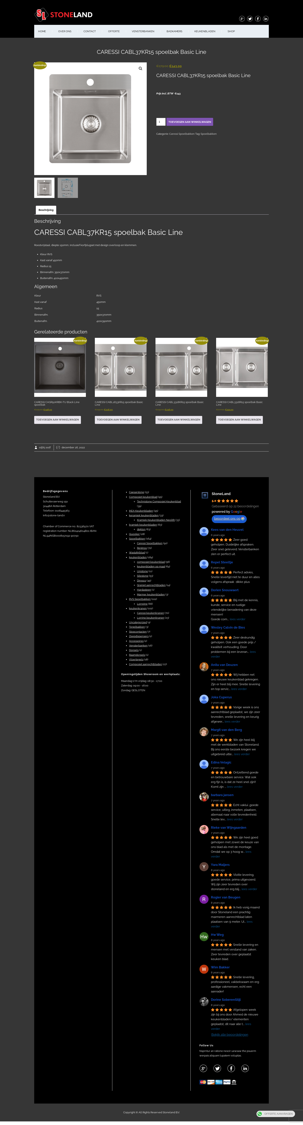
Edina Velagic (221, 762)
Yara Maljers (220, 865)
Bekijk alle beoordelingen (229, 1035)
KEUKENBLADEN (204, 31)
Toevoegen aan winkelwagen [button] (57, 419)
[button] (140, 68)
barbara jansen (222, 795)
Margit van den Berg (226, 730)
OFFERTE (114, 31)
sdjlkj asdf (45, 447)
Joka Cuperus (221, 697)
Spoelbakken (209, 133)
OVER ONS (64, 31)
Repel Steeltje (222, 562)
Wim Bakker (220, 967)
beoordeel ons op (229, 518)
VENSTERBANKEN (143, 31)
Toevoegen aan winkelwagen (189, 121)
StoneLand (221, 494)
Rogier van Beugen (225, 897)
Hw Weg (217, 935)
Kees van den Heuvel (227, 530)
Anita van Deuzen (224, 665)
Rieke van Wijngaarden (228, 827)
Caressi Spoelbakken (182, 133)
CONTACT (90, 31)
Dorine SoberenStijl (226, 1000)
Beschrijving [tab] (46, 209)
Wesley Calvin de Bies (228, 627)
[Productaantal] (161, 122)
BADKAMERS (174, 31)
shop (231, 31)
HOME (42, 31)
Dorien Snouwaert (225, 590)
